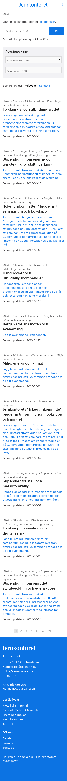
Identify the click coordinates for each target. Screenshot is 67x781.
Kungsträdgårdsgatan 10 (19, 666)
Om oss (17, 101)
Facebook (9, 738)
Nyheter (10, 405)
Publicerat (18, 265)
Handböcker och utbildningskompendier (25, 267)
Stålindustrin (20, 355)
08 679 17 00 (11, 675)
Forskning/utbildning (25, 151)
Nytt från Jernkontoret (41, 401)
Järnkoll (8, 723)
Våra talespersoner (42, 355)
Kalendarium (32, 198)
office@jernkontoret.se (18, 671)
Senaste (44, 85)
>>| (49, 630)
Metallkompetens (14, 719)
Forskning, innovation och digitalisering (29, 524)
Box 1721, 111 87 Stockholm (21, 661)
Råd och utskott (34, 101)
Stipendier (47, 151)
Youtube (8, 747)
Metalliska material (15, 705)
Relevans (30, 85)
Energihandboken (14, 714)
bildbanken (47, 21)
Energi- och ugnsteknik (44, 155)
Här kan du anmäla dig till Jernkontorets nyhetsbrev (29, 758)
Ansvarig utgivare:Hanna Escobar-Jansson (19, 686)
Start (6, 14)
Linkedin (8, 742)
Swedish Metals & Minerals (20, 709)
